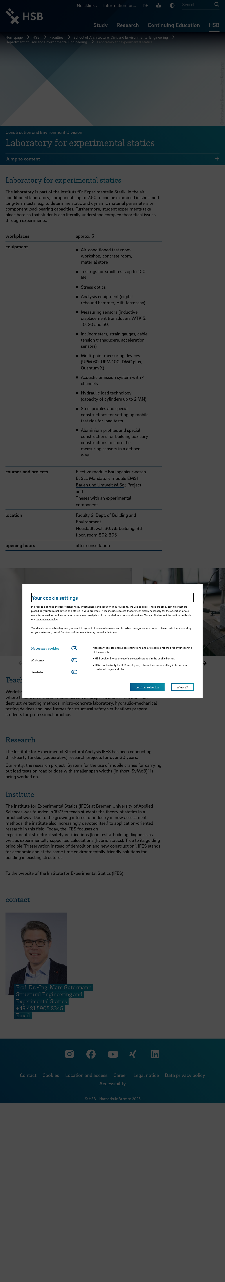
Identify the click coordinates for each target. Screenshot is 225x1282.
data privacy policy (46, 619)
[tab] (51, 648)
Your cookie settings (55, 597)
